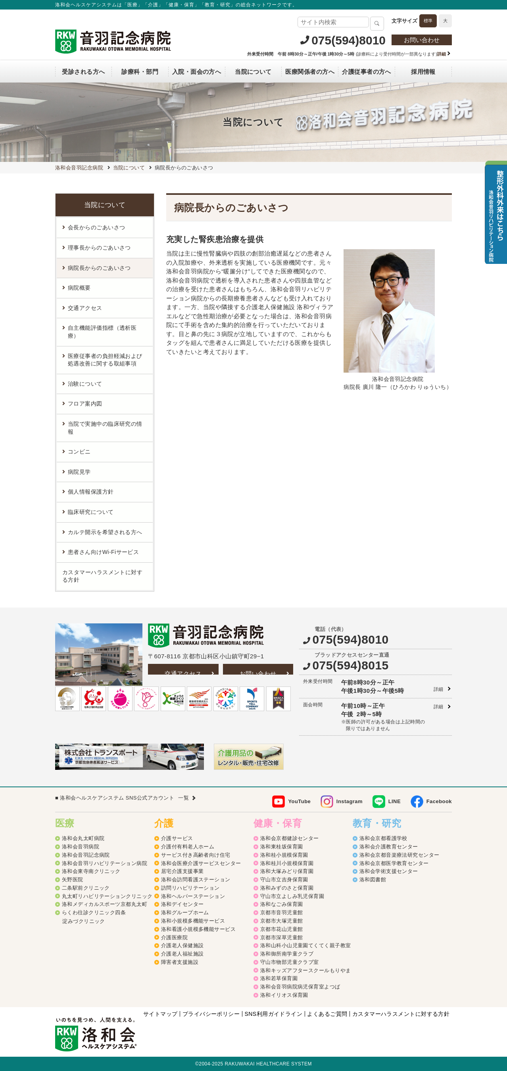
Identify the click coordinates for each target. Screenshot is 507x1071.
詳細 (439, 689)
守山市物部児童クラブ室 (289, 962)
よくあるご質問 (327, 1014)
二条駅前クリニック (86, 888)
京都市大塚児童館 (281, 921)
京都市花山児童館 (281, 929)
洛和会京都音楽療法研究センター (399, 855)
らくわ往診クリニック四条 (94, 912)
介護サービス (177, 838)
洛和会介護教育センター (388, 847)
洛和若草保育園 (279, 978)
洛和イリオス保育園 (284, 995)
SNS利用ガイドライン (273, 1014)
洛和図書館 (372, 880)
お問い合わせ (422, 40)
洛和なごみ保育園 (281, 904)
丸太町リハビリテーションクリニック (107, 896)
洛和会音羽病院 (80, 847)
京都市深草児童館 (281, 937)
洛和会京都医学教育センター (394, 863)
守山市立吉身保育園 (284, 880)
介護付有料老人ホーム (188, 847)
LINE (394, 801)
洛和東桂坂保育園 (281, 847)
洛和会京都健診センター (289, 838)
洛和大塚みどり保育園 (287, 871)
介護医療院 (174, 937)
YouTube (299, 801)
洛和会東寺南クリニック (91, 871)
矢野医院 (72, 880)
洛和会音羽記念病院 (86, 855)
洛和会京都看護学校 (383, 838)
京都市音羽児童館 (281, 912)
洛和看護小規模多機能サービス (198, 929)
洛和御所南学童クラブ (287, 954)
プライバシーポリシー (211, 1014)
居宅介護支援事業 (182, 871)
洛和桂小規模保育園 (284, 855)
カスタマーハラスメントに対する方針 (102, 576)
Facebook (439, 801)
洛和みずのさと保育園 (287, 888)
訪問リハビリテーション (190, 888)
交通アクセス (183, 673)
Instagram (349, 801)
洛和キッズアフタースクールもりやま (305, 970)
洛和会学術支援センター (388, 871)
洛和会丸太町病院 (83, 838)
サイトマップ (160, 1014)
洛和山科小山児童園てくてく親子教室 (305, 945)
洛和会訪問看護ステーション (195, 880)
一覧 (183, 798)
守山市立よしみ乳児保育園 (292, 896)
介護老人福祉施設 (182, 954)
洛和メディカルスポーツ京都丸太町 (104, 904)
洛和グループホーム (185, 912)
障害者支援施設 (179, 962)
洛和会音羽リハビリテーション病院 (104, 863)
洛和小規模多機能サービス (193, 921)
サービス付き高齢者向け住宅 (195, 855)
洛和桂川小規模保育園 (287, 863)
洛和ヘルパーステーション (193, 896)
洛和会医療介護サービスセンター (201, 863)
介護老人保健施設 (182, 945)
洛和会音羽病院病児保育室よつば (300, 987)
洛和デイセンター (182, 904)
